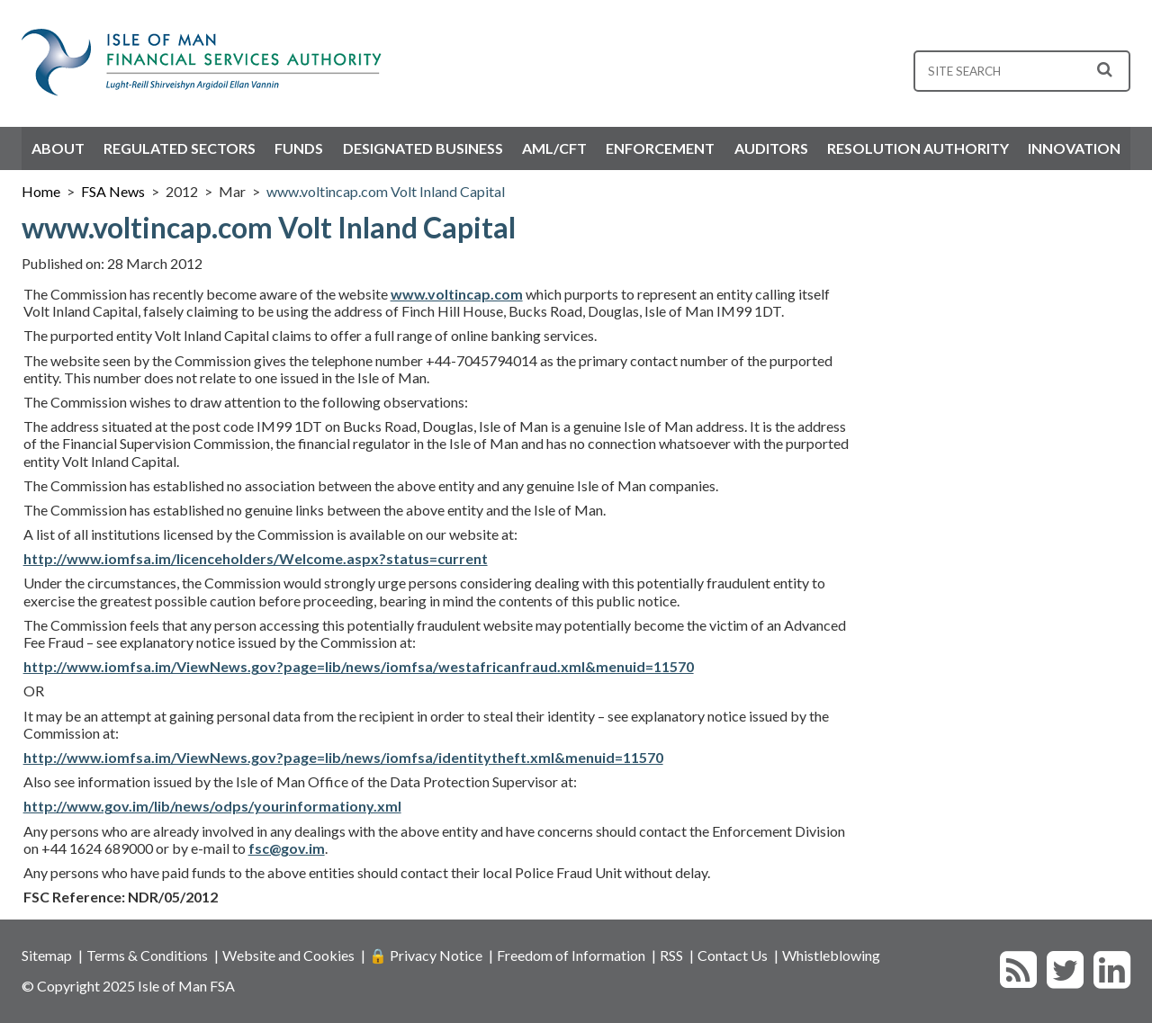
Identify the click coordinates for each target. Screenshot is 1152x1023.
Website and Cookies (288, 955)
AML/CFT (554, 148)
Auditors (771, 148)
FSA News (113, 191)
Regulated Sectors (180, 148)
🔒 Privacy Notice (425, 955)
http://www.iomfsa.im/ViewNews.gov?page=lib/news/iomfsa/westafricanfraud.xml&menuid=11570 (358, 666)
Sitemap (47, 955)
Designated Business (423, 148)
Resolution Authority (918, 148)
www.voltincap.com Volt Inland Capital (385, 191)
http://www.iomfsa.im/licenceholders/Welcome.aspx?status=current (255, 558)
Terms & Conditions (147, 955)
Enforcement (660, 148)
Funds (298, 148)
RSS (671, 955)
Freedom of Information (571, 955)
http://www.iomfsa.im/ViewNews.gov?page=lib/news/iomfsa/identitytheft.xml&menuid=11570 (343, 757)
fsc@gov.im (286, 848)
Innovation (1074, 148)
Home (41, 191)
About (58, 148)
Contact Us (733, 955)
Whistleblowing (831, 955)
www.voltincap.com (457, 293)
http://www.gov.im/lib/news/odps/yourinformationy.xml (212, 805)
